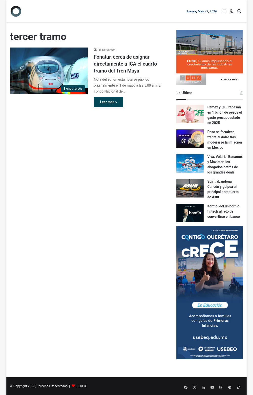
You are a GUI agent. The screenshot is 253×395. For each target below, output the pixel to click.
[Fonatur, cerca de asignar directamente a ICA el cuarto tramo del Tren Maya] (49, 71)
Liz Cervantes (106, 50)
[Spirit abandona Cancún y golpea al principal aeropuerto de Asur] (190, 188)
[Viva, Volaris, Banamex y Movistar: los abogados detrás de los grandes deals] (190, 163)
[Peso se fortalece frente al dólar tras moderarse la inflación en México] (190, 138)
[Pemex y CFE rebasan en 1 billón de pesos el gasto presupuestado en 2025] (190, 114)
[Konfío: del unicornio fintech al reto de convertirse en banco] (190, 213)
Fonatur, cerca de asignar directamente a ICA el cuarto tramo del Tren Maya (125, 64)
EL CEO (81, 386)
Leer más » (108, 102)
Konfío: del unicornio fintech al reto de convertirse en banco (223, 211)
